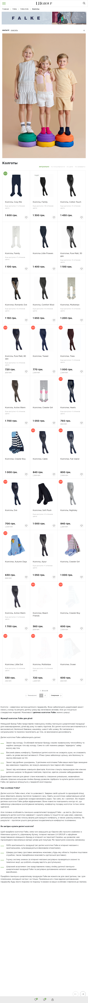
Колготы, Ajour (39, 562)
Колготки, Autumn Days (16, 562)
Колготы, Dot (11, 510)
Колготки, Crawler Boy (15, 459)
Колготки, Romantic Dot (16, 305)
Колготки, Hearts (68, 407)
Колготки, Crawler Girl (43, 407)
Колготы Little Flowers (43, 253)
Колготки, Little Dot (14, 664)
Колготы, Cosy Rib (13, 202)
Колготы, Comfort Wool (43, 305)
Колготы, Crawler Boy (70, 613)
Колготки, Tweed (40, 356)
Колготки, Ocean (68, 664)
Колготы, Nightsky (68, 510)
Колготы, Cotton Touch (70, 202)
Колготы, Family (40, 202)
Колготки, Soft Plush (42, 510)
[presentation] (75, 994)
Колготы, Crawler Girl (70, 562)
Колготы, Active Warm (15, 407)
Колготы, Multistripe (42, 664)
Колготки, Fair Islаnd (69, 459)
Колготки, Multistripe (69, 305)
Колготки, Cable (40, 459)
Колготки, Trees (67, 356)
